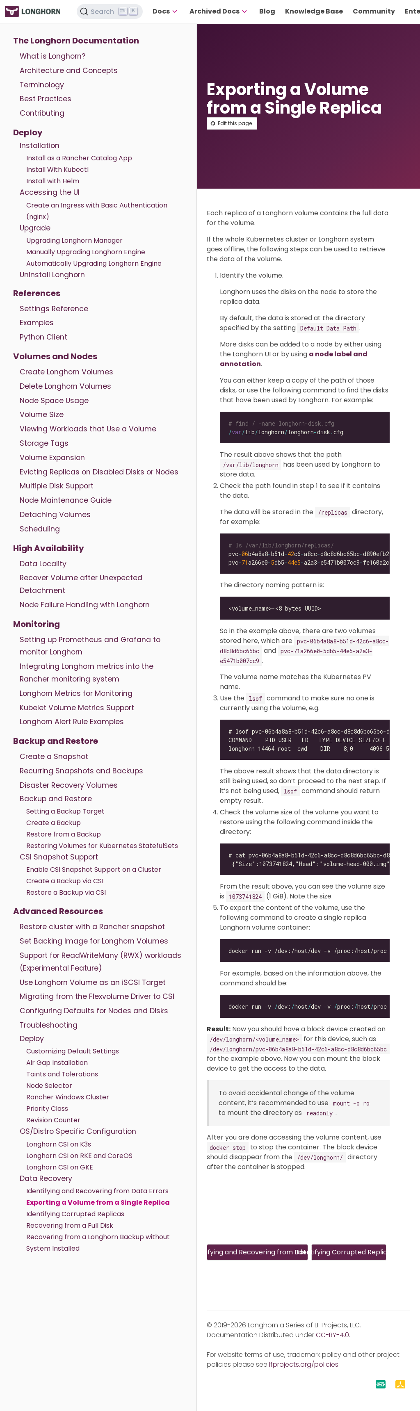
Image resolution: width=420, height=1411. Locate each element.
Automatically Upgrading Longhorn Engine (94, 263)
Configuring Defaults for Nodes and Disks (94, 1011)
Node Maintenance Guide (66, 500)
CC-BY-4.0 (332, 1335)
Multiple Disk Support (57, 486)
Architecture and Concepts (69, 70)
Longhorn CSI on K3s (58, 1144)
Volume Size (42, 414)
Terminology (42, 85)
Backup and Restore (55, 741)
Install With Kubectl (57, 169)
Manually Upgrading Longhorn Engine (85, 252)
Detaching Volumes (55, 515)
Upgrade (35, 228)
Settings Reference (54, 309)
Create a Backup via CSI (64, 881)
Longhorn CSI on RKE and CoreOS (79, 1155)
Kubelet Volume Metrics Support (77, 708)
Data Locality (43, 564)
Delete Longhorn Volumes (65, 386)
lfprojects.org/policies (303, 1364)
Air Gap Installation (57, 1062)
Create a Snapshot (54, 756)
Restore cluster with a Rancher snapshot (92, 927)
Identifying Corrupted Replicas (75, 1214)
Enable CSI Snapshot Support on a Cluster (93, 869)
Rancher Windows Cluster (67, 1097)
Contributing (42, 113)
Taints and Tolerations (62, 1074)
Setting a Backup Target (65, 811)
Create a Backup (53, 822)
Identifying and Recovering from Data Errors (97, 1191)
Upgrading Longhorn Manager (74, 240)
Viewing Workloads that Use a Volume (88, 429)
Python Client (43, 337)
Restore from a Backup (63, 834)
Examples (37, 323)
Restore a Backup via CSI (66, 892)
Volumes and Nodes (55, 356)
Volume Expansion (52, 458)
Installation (39, 145)
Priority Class (47, 1108)
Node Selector (49, 1085)
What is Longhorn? (52, 56)
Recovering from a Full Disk (69, 1225)
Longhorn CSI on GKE (59, 1167)
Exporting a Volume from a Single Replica (98, 1202)
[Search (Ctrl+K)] (110, 11)
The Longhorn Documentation (76, 40)
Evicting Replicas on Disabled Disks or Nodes (99, 472)
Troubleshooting (49, 1025)
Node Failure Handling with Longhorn (85, 605)
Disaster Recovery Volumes (69, 785)
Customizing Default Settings (72, 1051)
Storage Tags (44, 443)
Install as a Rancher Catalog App (79, 158)
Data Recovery (46, 1178)
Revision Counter (53, 1120)
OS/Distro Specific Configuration (78, 1131)
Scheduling (40, 529)
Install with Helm (52, 181)
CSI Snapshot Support (59, 857)
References (36, 293)
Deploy (28, 132)
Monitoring (36, 624)
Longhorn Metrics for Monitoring (76, 693)
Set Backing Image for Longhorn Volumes (94, 941)
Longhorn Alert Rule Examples (72, 722)
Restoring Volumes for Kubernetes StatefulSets (102, 845)
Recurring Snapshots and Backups (81, 771)
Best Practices (45, 99)
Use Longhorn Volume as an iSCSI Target (93, 982)
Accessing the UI (50, 192)
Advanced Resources (58, 911)
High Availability (48, 548)
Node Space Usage (54, 401)
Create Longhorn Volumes (66, 372)
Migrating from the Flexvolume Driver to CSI (97, 996)
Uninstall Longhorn (52, 275)
